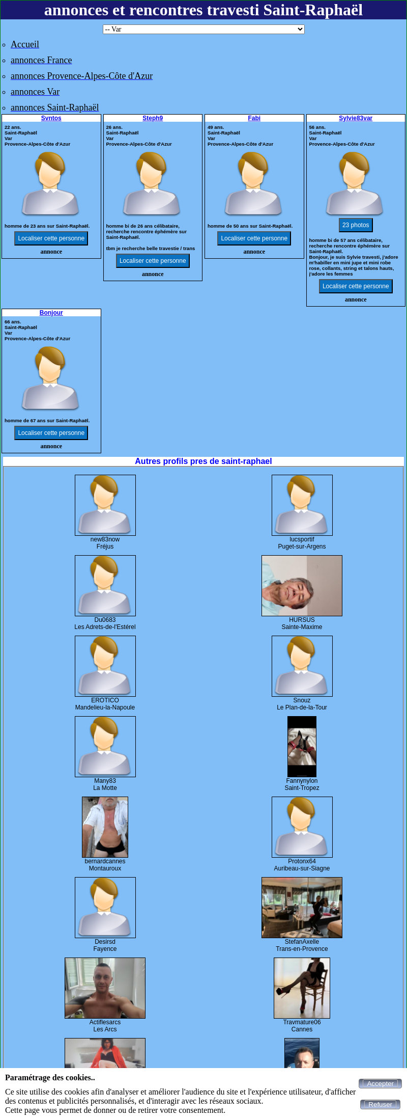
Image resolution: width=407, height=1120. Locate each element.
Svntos (51, 118)
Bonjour (51, 312)
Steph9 (152, 118)
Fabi (254, 118)
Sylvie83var (355, 118)
